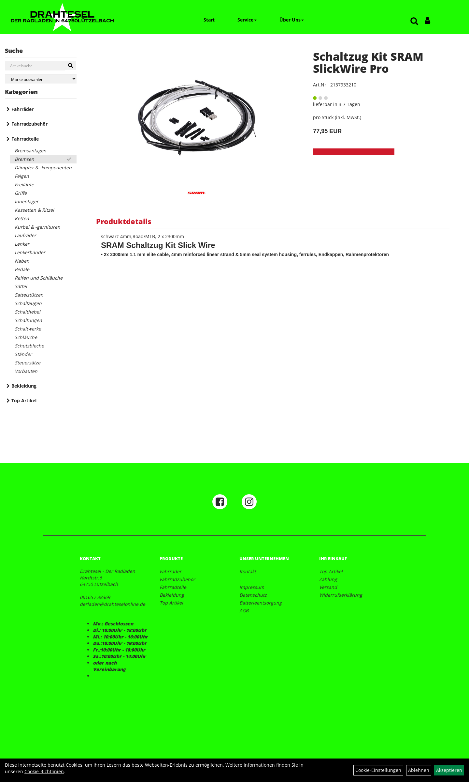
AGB (244, 610)
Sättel (21, 286)
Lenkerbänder (30, 252)
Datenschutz (253, 595)
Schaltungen (28, 320)
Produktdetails (123, 221)
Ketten (22, 218)
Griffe (21, 193)
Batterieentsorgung (260, 603)
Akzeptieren (449, 770)
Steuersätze (27, 363)
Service (247, 20)
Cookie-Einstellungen (378, 770)
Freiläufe (24, 184)
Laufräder (25, 235)
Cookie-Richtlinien (44, 771)
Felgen (22, 176)
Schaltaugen (28, 303)
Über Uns (291, 20)
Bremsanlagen (30, 150)
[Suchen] (70, 65)
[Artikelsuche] (414, 21)
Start (209, 20)
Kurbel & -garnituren (37, 227)
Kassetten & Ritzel (34, 210)
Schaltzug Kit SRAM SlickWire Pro (368, 62)
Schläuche (26, 337)
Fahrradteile (25, 139)
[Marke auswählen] (41, 79)
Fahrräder (22, 109)
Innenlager (26, 201)
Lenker (22, 244)
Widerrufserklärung (340, 595)
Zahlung (328, 579)
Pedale (22, 269)
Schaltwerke (28, 329)
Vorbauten (26, 371)
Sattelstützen (29, 295)
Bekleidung (23, 386)
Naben (22, 261)
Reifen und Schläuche (39, 278)
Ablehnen (418, 770)
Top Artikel (23, 400)
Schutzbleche (29, 346)
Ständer (23, 354)
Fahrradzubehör (29, 124)
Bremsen (24, 159)
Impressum (251, 587)
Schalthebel (27, 312)
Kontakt (247, 571)
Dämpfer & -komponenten (43, 167)
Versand (328, 587)
